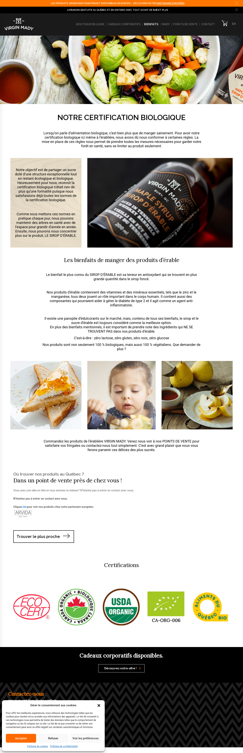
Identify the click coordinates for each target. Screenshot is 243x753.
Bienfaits (151, 24)
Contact (208, 24)
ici (24, 506)
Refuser (53, 738)
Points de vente (185, 24)
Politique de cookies (37, 746)
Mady (166, 24)
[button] (99, 705)
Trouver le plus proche (38, 536)
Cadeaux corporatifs (124, 24)
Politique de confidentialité (64, 746)
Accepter (21, 738)
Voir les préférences (85, 738)
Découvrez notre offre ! (122, 668)
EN (234, 23)
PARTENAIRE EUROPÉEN (170, 3)
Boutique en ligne (90, 24)
